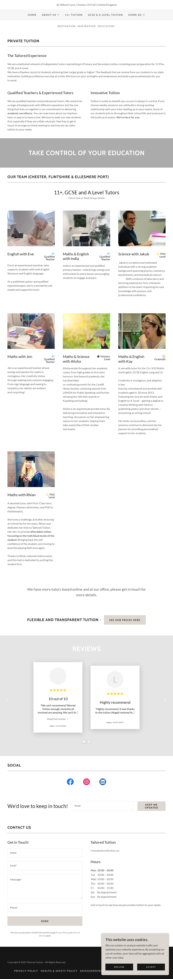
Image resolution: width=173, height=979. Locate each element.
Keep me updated (151, 806)
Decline (119, 967)
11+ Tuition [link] (74, 14)
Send (45, 921)
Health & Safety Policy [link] (59, 970)
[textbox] (102, 806)
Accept (151, 967)
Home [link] (32, 14)
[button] (50, 15)
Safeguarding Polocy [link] (97, 970)
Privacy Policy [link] (62, 932)
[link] (58, 718)
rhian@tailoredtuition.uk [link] (105, 850)
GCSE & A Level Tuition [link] (105, 14)
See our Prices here (124, 620)
